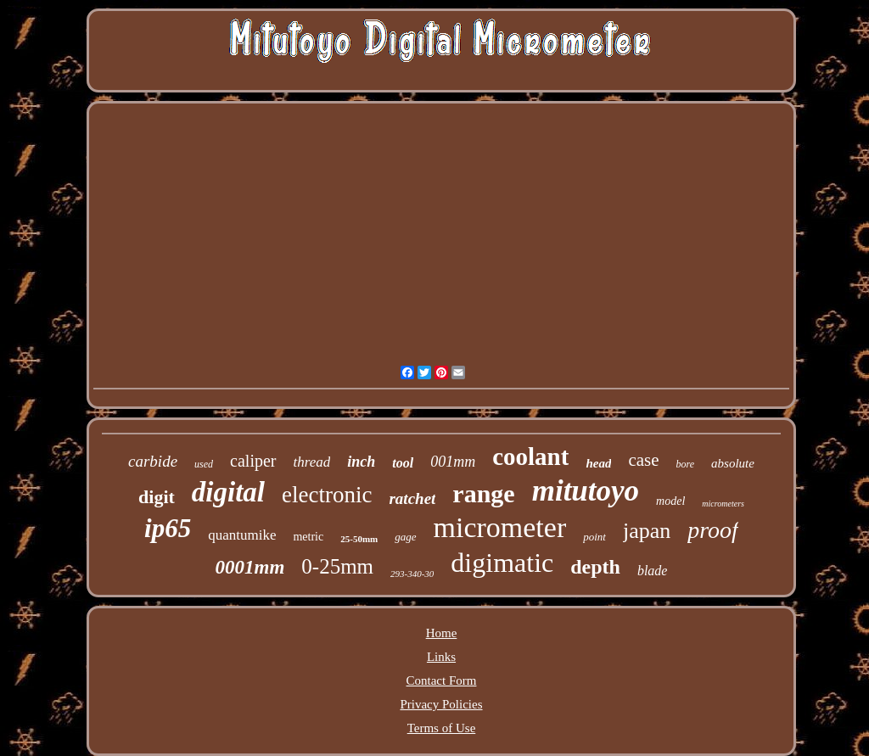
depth (595, 567)
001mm (452, 461)
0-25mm (337, 566)
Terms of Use (441, 728)
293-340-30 (412, 573)
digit (156, 496)
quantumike (242, 535)
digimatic (502, 562)
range (483, 493)
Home (441, 633)
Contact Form (441, 680)
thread (312, 462)
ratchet (412, 498)
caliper (253, 460)
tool (402, 463)
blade (652, 570)
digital (228, 492)
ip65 (167, 528)
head (598, 463)
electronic (327, 494)
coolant (530, 456)
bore (685, 464)
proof (712, 530)
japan (646, 530)
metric (308, 536)
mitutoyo (585, 490)
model (670, 501)
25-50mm (359, 539)
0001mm (250, 567)
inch (361, 461)
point (594, 536)
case (643, 460)
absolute (732, 463)
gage (405, 536)
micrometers (723, 503)
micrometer (500, 527)
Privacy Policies (441, 704)
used (203, 464)
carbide (152, 461)
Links (441, 657)
